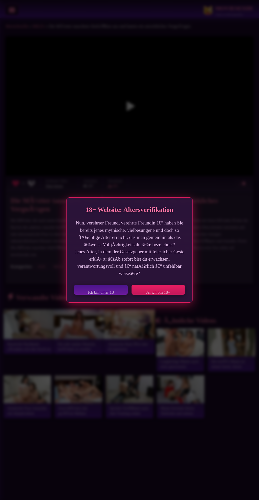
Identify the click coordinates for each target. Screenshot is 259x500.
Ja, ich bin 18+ (158, 292)
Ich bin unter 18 (101, 292)
